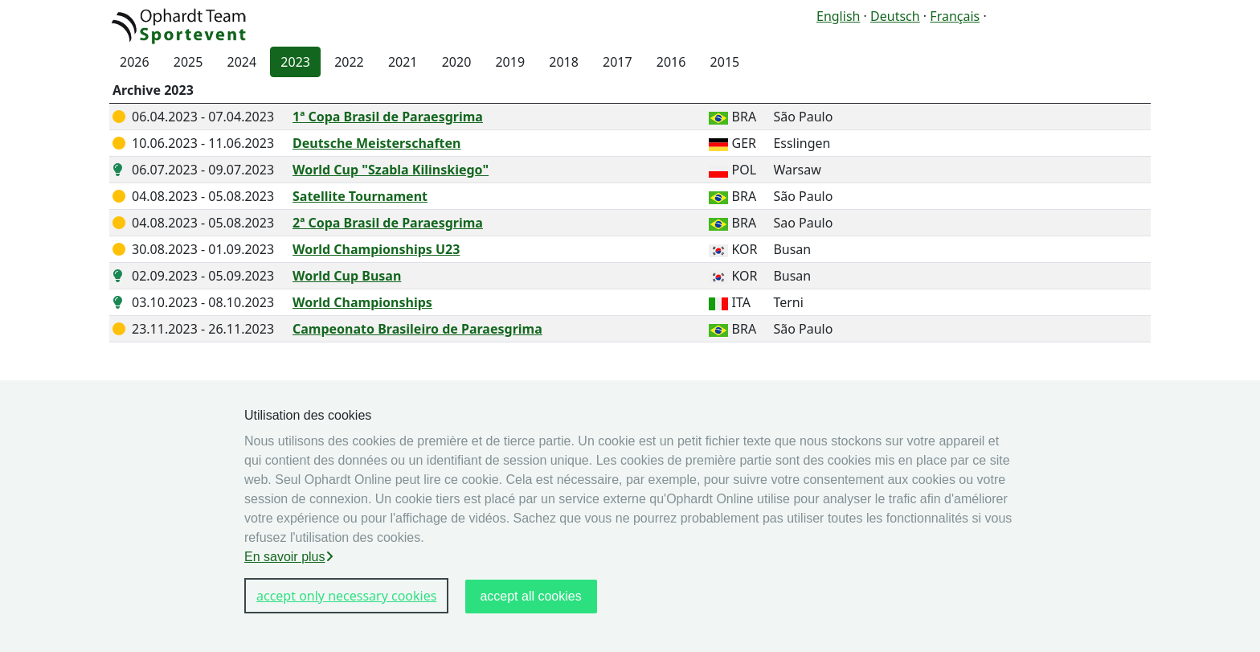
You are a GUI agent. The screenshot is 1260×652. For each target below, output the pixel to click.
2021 (403, 62)
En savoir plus (288, 557)
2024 (242, 62)
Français (955, 16)
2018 (564, 62)
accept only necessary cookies (346, 596)
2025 (188, 62)
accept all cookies (530, 596)
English (838, 16)
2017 (617, 62)
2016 (671, 62)
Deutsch (895, 16)
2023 (295, 62)
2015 (725, 62)
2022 (349, 62)
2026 (134, 62)
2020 (457, 62)
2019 (510, 62)
